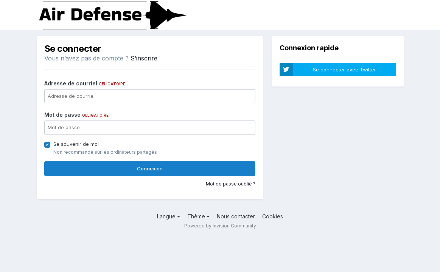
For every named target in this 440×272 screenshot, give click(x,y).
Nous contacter (236, 216)
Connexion (150, 168)
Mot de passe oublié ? (230, 184)
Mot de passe (76, 114)
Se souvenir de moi (76, 144)
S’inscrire (144, 58)
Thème (198, 216)
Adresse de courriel (84, 83)
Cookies (272, 216)
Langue (168, 216)
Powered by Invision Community (220, 226)
